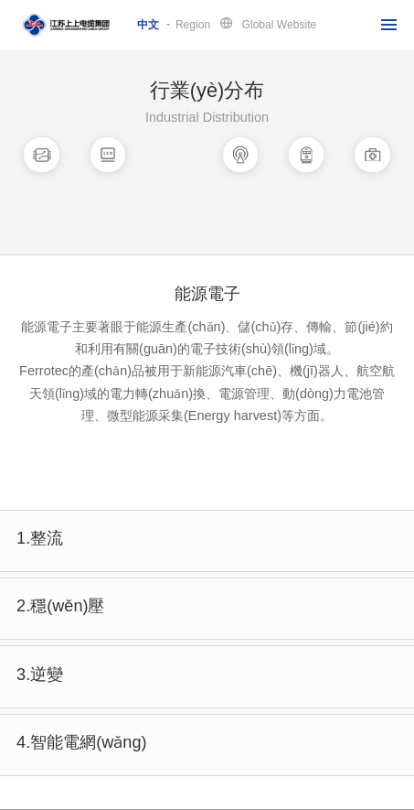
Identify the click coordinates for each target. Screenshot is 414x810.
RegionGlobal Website (245, 23)
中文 (148, 24)
